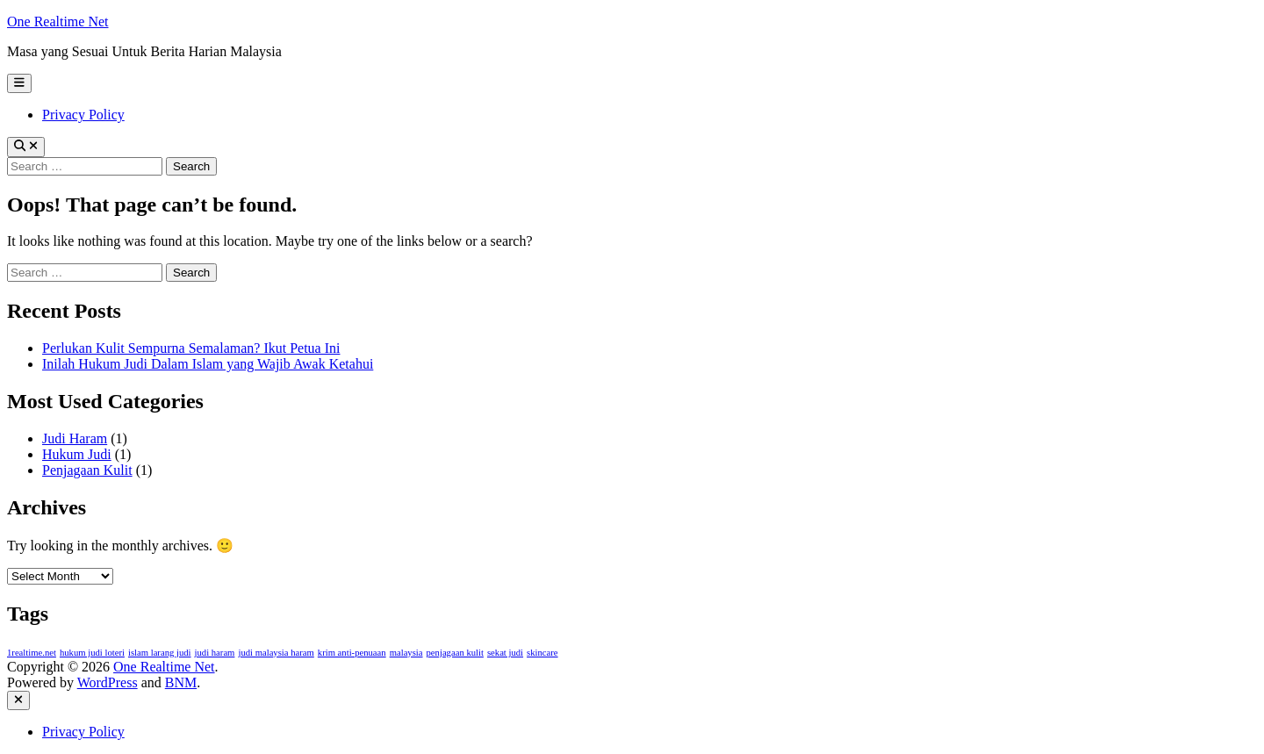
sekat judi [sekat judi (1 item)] (505, 652)
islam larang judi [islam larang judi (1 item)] (159, 652)
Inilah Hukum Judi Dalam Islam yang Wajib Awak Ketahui (207, 363)
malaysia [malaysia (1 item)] (406, 652)
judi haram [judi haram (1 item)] (215, 652)
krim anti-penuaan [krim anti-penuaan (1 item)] (352, 652)
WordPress (107, 682)
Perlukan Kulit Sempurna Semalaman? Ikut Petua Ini (191, 348)
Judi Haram (74, 438)
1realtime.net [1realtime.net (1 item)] (31, 652)
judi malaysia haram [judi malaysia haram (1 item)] (275, 652)
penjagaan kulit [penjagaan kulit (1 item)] (455, 652)
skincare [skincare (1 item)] (542, 652)
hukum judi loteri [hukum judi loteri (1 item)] (92, 652)
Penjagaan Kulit (87, 470)
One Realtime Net (58, 21)
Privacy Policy (83, 114)
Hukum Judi (76, 454)
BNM (181, 682)
